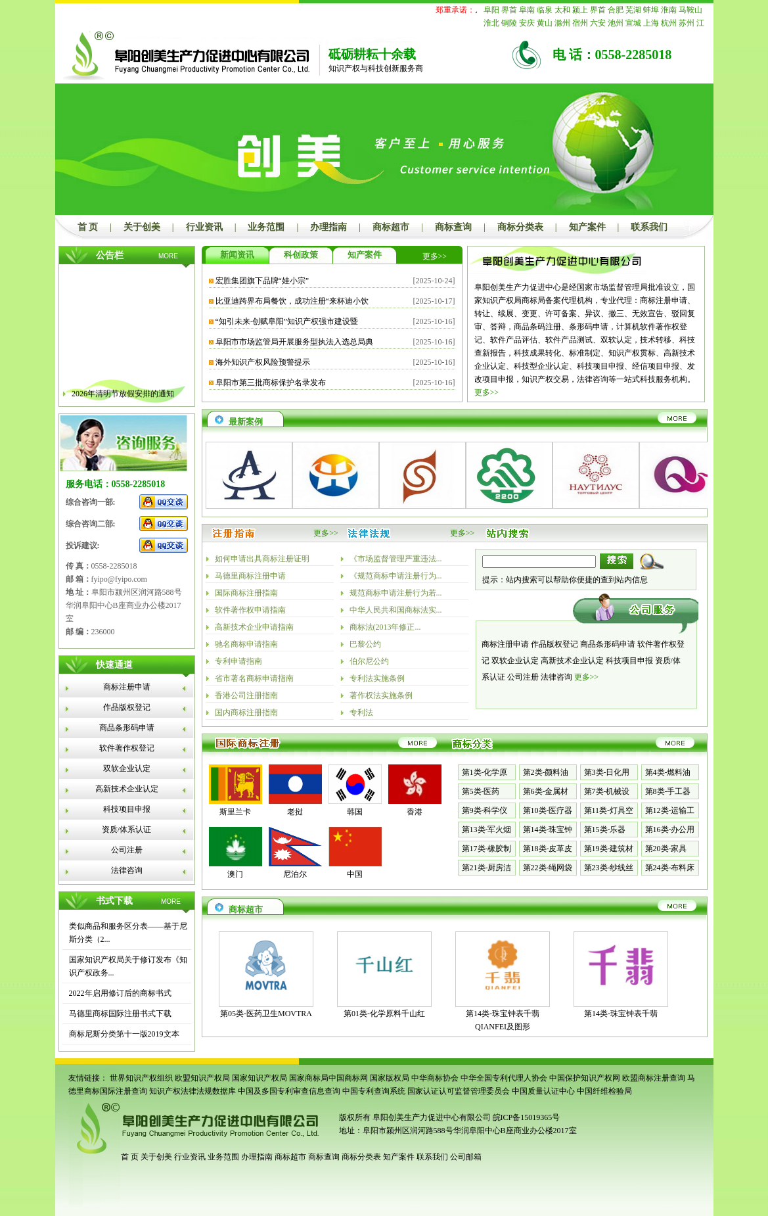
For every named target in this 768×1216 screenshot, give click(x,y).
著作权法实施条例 (381, 695)
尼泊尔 (295, 874)
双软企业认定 (126, 768)
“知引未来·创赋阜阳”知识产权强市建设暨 (287, 321)
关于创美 (142, 227)
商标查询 (453, 227)
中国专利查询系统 (373, 1091)
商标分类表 (520, 227)
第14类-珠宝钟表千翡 (621, 1013)
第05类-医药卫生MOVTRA (266, 1013)
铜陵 (509, 23)
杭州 (669, 23)
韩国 (355, 811)
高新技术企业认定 (126, 788)
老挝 (295, 811)
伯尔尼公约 (369, 661)
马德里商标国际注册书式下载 (120, 1013)
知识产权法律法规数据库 (192, 1091)
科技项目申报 (126, 809)
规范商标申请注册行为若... (396, 592)
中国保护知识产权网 (584, 1078)
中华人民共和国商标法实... (396, 610)
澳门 (235, 874)
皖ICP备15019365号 (526, 1117)
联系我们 (649, 227)
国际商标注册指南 (246, 592)
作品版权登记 (126, 707)
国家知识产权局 (259, 1078)
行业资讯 (204, 227)
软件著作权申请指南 (250, 610)
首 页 (88, 227)
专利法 (361, 712)
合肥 (615, 9)
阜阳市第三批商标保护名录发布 (270, 382)
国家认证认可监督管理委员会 (458, 1091)
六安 (598, 23)
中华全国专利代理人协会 (504, 1078)
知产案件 (587, 227)
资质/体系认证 (126, 829)
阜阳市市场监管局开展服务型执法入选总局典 (294, 341)
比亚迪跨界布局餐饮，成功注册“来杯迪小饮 (292, 301)
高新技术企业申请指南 (254, 627)
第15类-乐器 (605, 829)
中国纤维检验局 (604, 1091)
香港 (414, 811)
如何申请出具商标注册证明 (262, 558)
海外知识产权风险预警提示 (262, 362)
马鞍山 (690, 9)
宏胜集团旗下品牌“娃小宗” (262, 280)
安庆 (527, 23)
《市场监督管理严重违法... (396, 558)
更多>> (434, 256)
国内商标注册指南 (246, 712)
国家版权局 (389, 1078)
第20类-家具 (666, 848)
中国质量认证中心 (543, 1091)
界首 (509, 9)
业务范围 (266, 227)
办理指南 (328, 227)
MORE (168, 256)
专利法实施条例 (377, 678)
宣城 (633, 23)
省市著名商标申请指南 (254, 678)
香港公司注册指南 (246, 695)
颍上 (580, 9)
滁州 (562, 23)
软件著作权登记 (126, 748)
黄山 (545, 23)
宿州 (580, 23)
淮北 (491, 23)
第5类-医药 (481, 791)
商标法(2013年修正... (385, 627)
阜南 (527, 9)
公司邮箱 (466, 1156)
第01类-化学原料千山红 (384, 1013)
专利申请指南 (238, 661)
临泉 (545, 9)
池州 (615, 23)
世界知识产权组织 (141, 1078)
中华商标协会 (435, 1078)
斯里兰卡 (235, 811)
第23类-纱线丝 (609, 867)
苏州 (686, 23)
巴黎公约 (365, 644)
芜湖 (633, 9)
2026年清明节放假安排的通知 (123, 399)
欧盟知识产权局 (202, 1078)
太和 (562, 9)
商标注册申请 (126, 686)
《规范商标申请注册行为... (396, 575)
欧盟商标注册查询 (653, 1078)
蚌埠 (651, 9)
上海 (651, 23)
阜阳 (491, 9)
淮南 (669, 9)
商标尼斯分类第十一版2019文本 (124, 1034)
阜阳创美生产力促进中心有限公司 (431, 1117)
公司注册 (127, 849)
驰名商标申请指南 (246, 644)
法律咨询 (127, 870)
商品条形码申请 (126, 727)
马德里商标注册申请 (250, 575)
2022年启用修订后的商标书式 (120, 993)
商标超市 (391, 227)
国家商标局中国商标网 (328, 1078)
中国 (355, 874)
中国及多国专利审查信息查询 (289, 1091)
